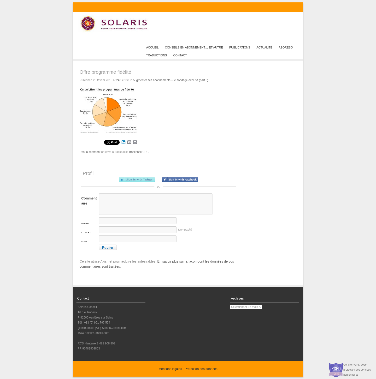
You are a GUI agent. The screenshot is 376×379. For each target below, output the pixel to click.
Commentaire (89, 200)
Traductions (156, 55)
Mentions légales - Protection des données (188, 369)
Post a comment (90, 152)
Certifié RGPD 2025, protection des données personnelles (357, 369)
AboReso (286, 47)
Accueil (152, 47)
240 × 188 (122, 80)
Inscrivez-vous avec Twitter (137, 179)
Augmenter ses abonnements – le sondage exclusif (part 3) (170, 80)
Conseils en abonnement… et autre (194, 47)
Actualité (264, 47)
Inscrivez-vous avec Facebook (180, 179)
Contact (180, 55)
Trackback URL (138, 152)
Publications (239, 47)
